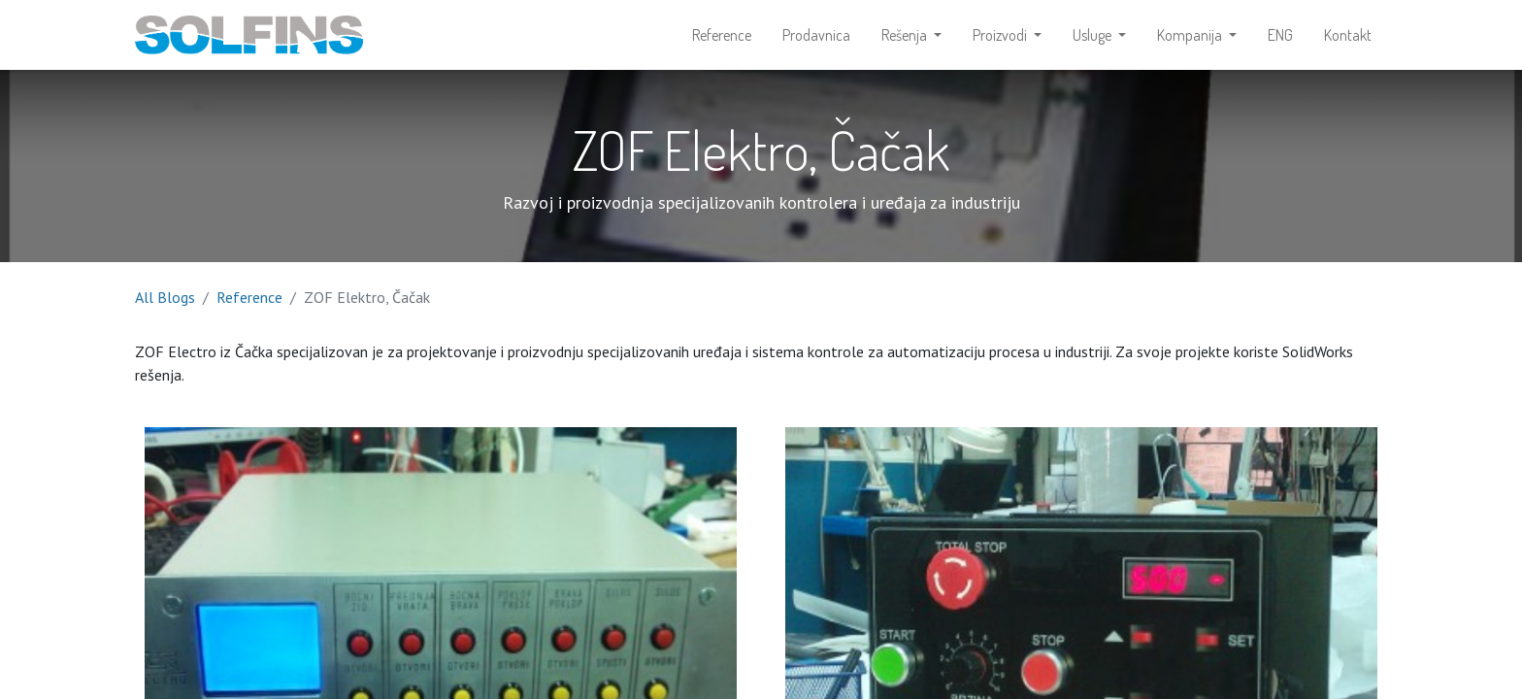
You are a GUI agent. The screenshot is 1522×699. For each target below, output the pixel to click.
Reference (249, 297)
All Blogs (165, 297)
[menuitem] (722, 35)
